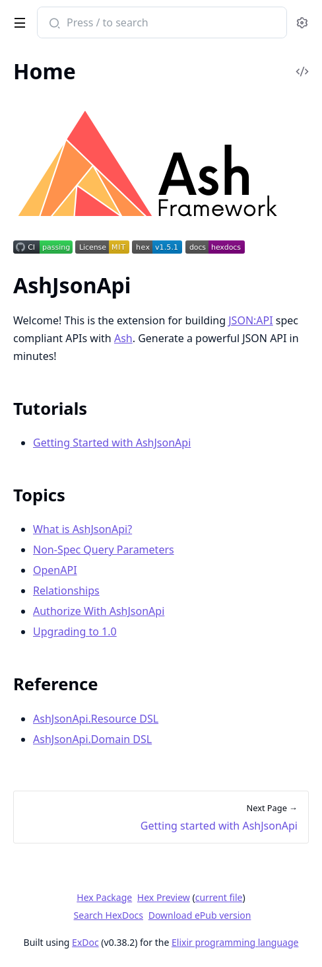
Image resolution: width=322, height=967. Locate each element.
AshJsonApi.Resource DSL (95, 718)
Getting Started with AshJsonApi (112, 442)
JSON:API (250, 320)
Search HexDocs (108, 915)
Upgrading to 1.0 (75, 631)
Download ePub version (199, 915)
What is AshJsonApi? (82, 529)
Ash (123, 338)
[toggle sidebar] (17, 20)
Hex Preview (163, 897)
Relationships (66, 590)
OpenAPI (55, 570)
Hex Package (104, 897)
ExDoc (85, 942)
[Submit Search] (53, 23)
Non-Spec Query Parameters (103, 549)
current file (219, 897)
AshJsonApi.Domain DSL (92, 739)
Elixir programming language (235, 942)
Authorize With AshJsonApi (98, 611)
